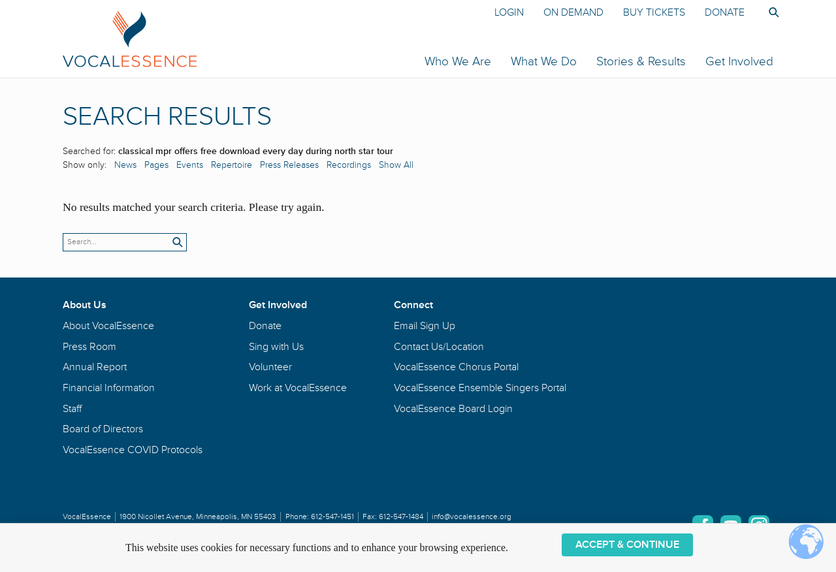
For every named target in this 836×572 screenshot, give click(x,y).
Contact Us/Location (439, 346)
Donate (725, 12)
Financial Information (109, 387)
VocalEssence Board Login (453, 408)
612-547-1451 (332, 517)
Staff (72, 408)
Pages (156, 164)
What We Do (544, 61)
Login (509, 12)
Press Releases (289, 164)
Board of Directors (103, 429)
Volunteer (270, 366)
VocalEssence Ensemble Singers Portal (480, 387)
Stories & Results (641, 61)
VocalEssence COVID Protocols (132, 449)
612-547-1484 (401, 517)
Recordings (349, 164)
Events (189, 164)
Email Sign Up (424, 325)
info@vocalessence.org (471, 517)
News (125, 164)
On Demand (573, 12)
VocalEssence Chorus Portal (456, 366)
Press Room (89, 346)
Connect (413, 304)
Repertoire (231, 164)
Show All (396, 164)
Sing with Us (276, 346)
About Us (84, 304)
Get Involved (739, 61)
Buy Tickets (654, 12)
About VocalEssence (108, 325)
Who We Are (458, 61)
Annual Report (95, 366)
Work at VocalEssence (298, 387)
